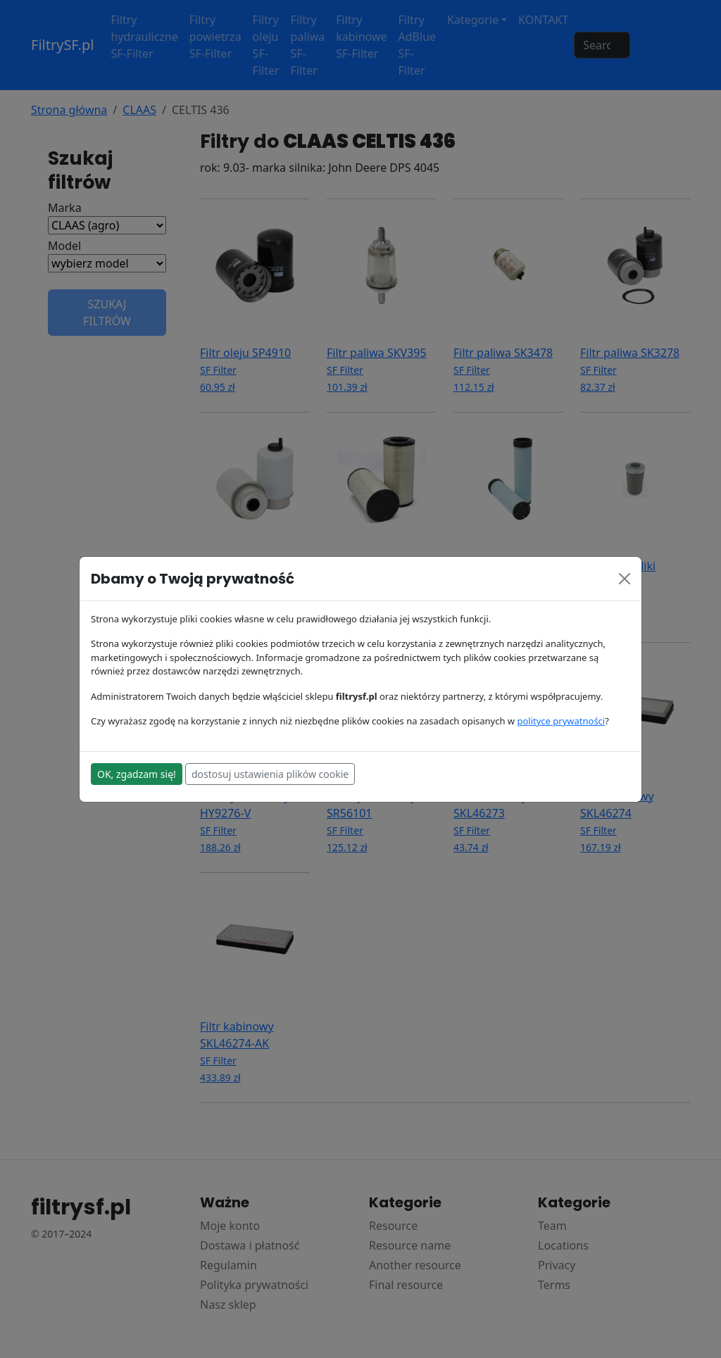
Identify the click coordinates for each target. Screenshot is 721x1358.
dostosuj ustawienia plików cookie (270, 774)
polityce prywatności (561, 721)
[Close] (624, 578)
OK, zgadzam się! (136, 774)
